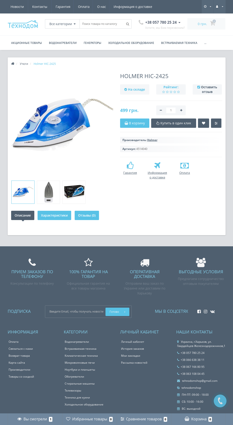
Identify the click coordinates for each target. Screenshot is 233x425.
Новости (124, 6)
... (205, 43)
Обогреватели (74, 377)
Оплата (39, 6)
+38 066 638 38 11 (190, 360)
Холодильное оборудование (131, 43)
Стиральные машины (80, 383)
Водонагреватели (63, 43)
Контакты (146, 6)
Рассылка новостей (134, 363)
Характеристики (54, 215)
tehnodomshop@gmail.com (197, 381)
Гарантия (18, 6)
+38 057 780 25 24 (190, 353)
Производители (19, 370)
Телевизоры (73, 390)
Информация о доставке (90, 6)
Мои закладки (130, 356)
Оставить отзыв (209, 89)
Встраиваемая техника (179, 43)
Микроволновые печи (80, 363)
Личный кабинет (132, 342)
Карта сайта (17, 363)
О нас (58, 6)
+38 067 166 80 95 (190, 367)
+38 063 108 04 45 (190, 374)
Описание (23, 215)
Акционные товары (26, 43)
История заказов (132, 349)
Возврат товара (19, 356)
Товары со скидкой (21, 377)
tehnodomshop (189, 388)
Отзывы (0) (87, 215)
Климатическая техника (81, 356)
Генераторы (92, 43)
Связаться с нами (21, 349)
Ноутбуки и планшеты (80, 370)
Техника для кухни (77, 397)
